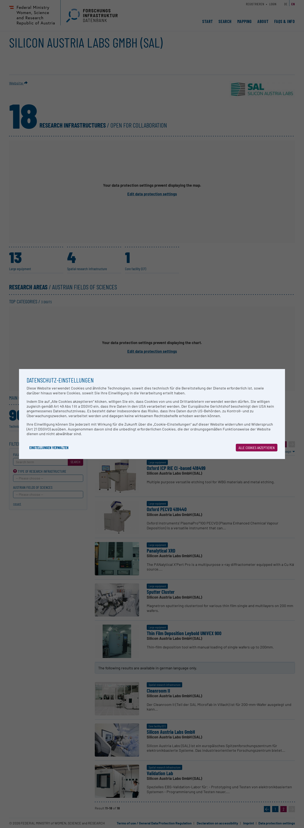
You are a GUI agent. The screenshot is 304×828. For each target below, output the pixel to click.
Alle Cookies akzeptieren (257, 447)
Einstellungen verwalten (48, 447)
